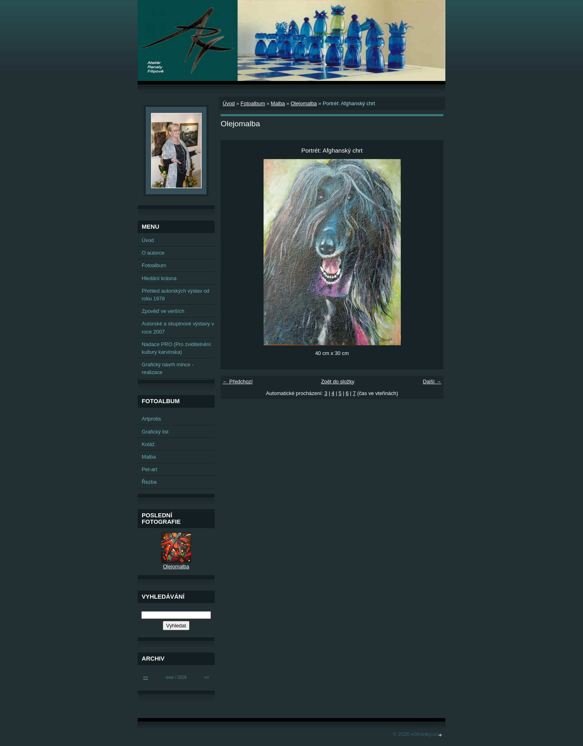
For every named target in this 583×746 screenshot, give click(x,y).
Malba (278, 103)
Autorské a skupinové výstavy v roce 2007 (178, 327)
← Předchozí (238, 381)
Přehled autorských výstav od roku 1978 (175, 295)
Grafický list (155, 432)
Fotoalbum (252, 103)
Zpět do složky (338, 381)
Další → (432, 381)
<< (145, 677)
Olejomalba (304, 103)
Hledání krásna (159, 278)
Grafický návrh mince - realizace (168, 368)
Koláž (148, 444)
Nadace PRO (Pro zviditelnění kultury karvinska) (176, 348)
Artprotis (151, 419)
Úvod (229, 103)
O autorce (153, 253)
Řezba (149, 482)
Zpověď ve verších (163, 311)
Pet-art (149, 469)
